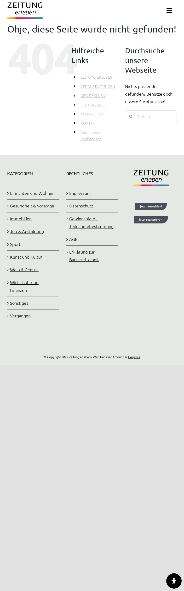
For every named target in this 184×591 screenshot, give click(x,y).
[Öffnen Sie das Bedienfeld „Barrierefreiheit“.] (174, 581)
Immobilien (21, 218)
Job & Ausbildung (27, 231)
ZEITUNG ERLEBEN (96, 77)
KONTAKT (88, 122)
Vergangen (20, 315)
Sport (15, 244)
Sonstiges (19, 303)
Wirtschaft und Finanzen (24, 286)
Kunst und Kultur (26, 257)
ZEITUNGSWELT (93, 104)
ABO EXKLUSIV (93, 95)
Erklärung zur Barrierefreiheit (84, 255)
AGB (73, 239)
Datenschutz (81, 205)
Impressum (80, 193)
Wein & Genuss (24, 269)
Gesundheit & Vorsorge (32, 205)
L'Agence (134, 357)
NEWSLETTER (92, 113)
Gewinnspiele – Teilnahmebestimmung (91, 222)
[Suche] (131, 116)
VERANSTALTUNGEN (97, 86)
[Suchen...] (151, 116)
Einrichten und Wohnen (32, 193)
